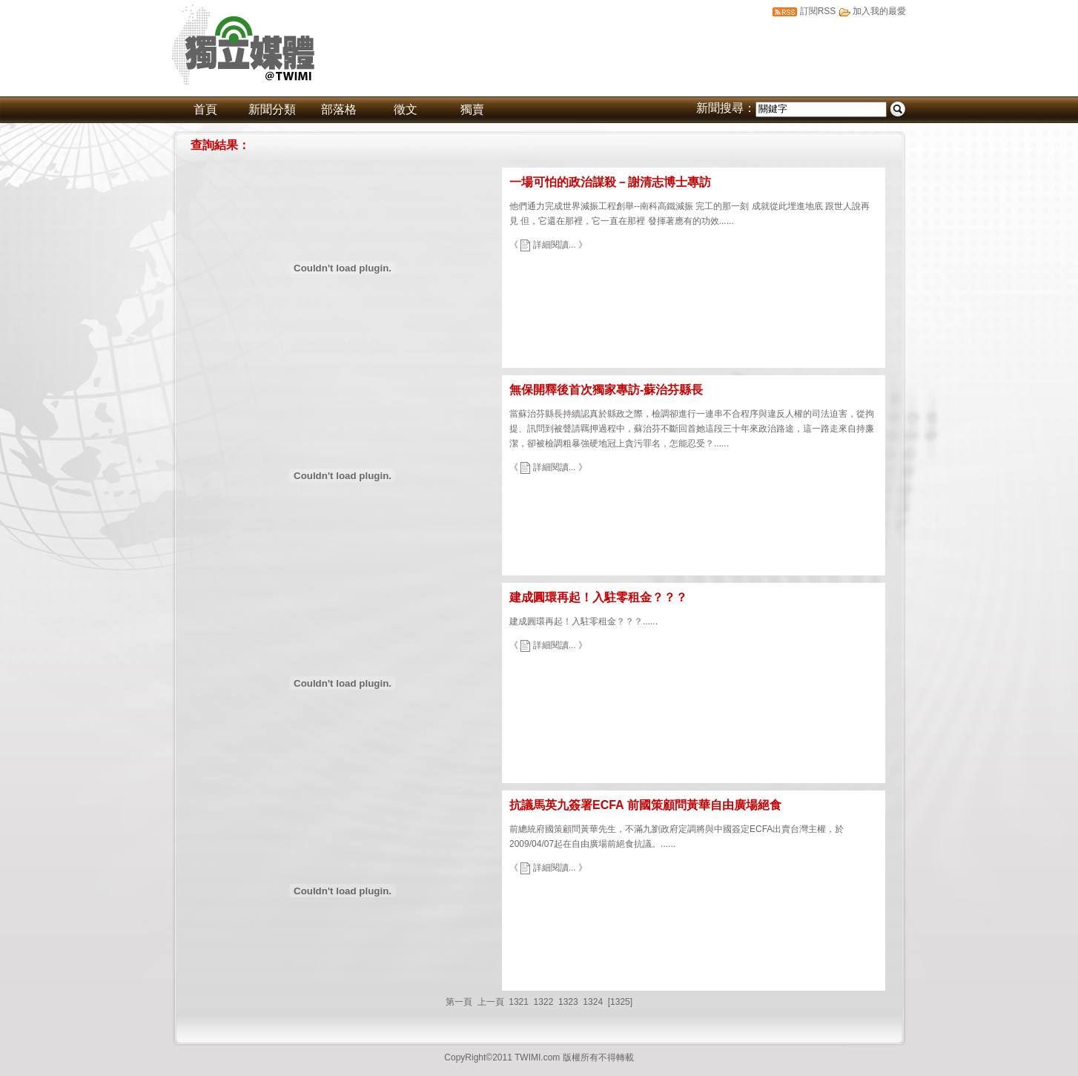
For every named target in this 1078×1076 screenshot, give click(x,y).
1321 (519, 1002)
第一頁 (459, 1002)
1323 (568, 1002)
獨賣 (472, 109)
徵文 (405, 109)
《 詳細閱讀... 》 (548, 245)
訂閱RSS (818, 11)
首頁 (205, 109)
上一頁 (490, 1002)
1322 (544, 1002)
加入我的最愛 (879, 11)
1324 (593, 1002)
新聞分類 (272, 109)
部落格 (339, 109)
